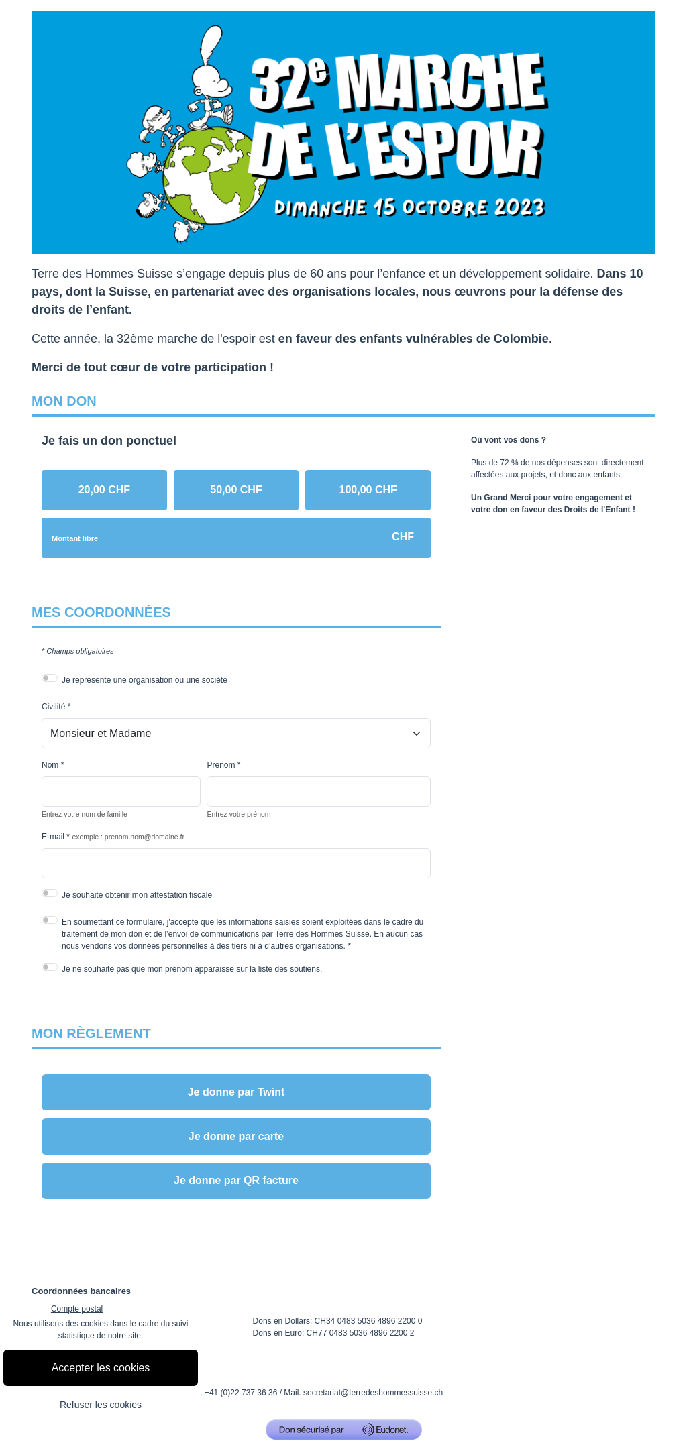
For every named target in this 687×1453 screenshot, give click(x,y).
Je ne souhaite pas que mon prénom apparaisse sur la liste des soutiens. (192, 969)
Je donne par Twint (236, 1092)
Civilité (53, 706)
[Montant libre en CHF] (236, 538)
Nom (50, 765)
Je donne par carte (236, 1136)
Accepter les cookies (101, 1367)
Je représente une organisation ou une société (144, 680)
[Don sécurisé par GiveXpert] (344, 1429)
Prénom (221, 765)
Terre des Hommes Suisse (102, 273)
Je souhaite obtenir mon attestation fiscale (137, 895)
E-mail (53, 836)
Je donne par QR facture (236, 1180)
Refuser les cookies (101, 1404)
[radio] (104, 490)
